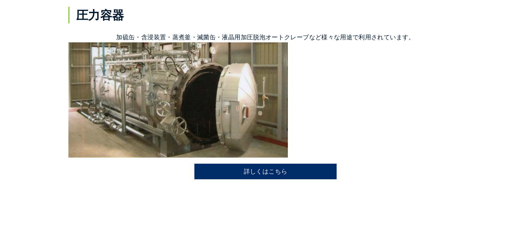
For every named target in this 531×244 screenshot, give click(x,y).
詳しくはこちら (266, 171)
